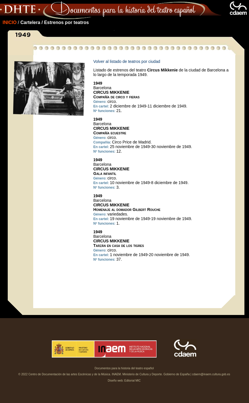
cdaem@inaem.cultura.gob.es (211, 374)
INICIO (10, 22)
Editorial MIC (132, 380)
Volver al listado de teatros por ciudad (126, 61)
